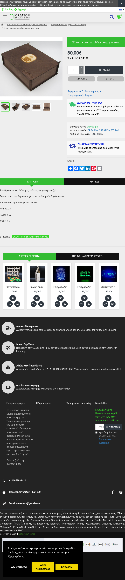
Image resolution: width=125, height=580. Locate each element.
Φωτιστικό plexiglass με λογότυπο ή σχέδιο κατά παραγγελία (109, 287)
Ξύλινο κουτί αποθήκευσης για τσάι (30, 237)
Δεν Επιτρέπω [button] (19, 567)
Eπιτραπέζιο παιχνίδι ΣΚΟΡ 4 (13, 287)
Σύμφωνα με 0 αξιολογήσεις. (83, 91)
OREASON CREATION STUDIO (103, 130)
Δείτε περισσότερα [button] (43, 567)
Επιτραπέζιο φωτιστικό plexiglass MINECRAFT (85, 287)
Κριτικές (94, 181)
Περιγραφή (32, 181)
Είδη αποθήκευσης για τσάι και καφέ (68, 24)
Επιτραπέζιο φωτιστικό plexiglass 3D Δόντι (61, 287)
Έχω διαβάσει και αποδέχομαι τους (108, 438)
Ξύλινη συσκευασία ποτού (37, 287)
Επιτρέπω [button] (66, 567)
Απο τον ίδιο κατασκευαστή (87, 256)
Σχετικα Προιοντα (29, 256)
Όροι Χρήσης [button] (16, 556)
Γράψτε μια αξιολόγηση (80, 95)
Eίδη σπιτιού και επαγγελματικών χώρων (27, 24)
